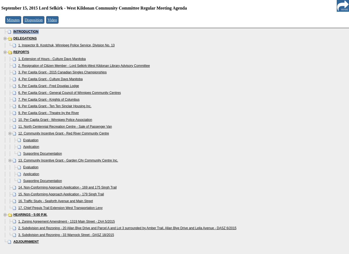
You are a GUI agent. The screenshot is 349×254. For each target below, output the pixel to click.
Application (31, 147)
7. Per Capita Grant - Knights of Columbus (49, 99)
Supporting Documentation (42, 154)
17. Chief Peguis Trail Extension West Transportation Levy (60, 208)
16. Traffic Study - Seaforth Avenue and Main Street (55, 201)
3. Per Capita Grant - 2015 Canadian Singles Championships (62, 72)
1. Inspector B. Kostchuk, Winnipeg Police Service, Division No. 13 (66, 45)
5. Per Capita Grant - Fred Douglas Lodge (48, 86)
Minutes (13, 20)
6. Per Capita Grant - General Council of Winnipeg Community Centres (69, 93)
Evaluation (30, 140)
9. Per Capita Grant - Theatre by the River (48, 113)
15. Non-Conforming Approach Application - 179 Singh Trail (61, 194)
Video (52, 20)
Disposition (34, 20)
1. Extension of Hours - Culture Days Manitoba (52, 59)
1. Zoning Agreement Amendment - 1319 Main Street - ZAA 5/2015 (66, 221)
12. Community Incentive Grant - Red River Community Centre (63, 133)
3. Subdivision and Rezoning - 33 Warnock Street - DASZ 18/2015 (66, 235)
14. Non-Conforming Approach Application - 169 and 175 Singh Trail (67, 187)
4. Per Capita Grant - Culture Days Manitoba (50, 79)
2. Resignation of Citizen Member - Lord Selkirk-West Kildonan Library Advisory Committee (84, 66)
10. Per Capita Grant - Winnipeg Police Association (55, 120)
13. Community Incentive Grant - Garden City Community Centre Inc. (68, 160)
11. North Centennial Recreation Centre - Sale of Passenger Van (65, 127)
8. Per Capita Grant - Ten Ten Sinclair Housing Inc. (54, 106)
